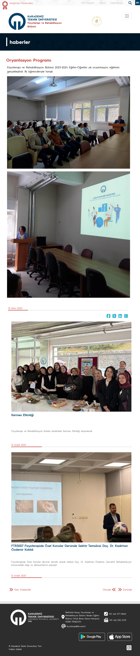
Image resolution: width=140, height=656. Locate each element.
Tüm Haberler (22, 589)
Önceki (107, 589)
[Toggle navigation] (127, 16)
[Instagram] (129, 647)
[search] (130, 2)
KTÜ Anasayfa (87, 2)
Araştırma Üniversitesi (21, 2)
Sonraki (127, 589)
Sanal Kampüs (116, 2)
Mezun (102, 2)
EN (137, 2)
